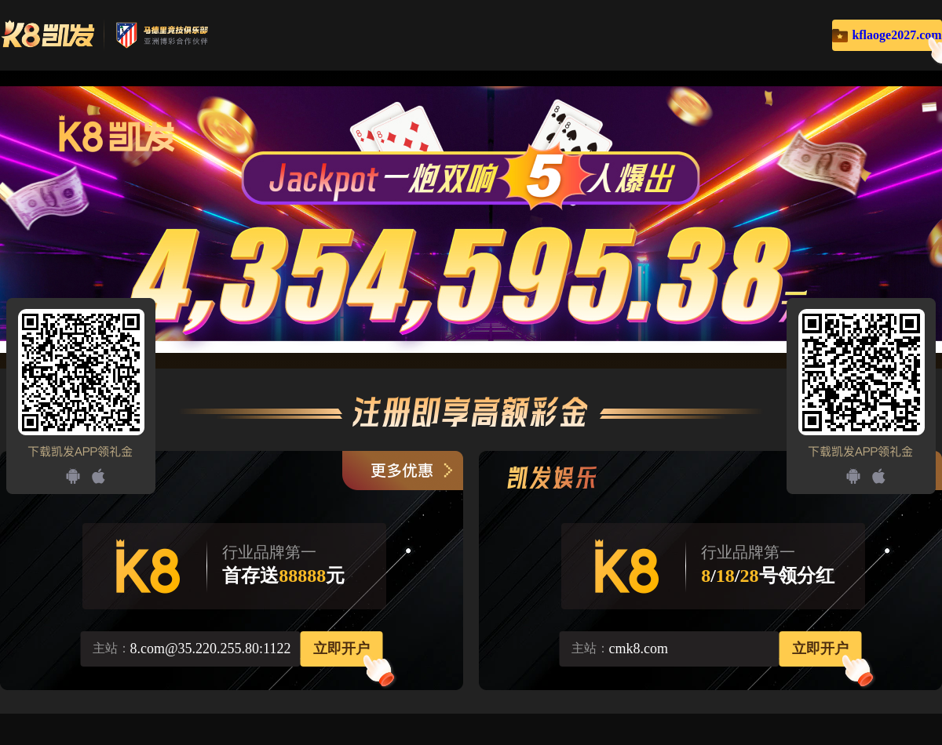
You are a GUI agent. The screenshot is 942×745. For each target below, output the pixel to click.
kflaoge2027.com (896, 35)
